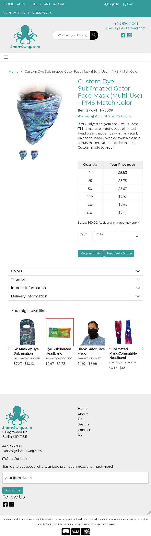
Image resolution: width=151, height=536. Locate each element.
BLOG (36, 4)
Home (82, 409)
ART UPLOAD (54, 4)
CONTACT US (14, 13)
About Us (83, 416)
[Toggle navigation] (6, 57)
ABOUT (23, 4)
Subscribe (13, 490)
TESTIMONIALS (40, 13)
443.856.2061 (126, 23)
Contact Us (84, 432)
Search (83, 424)
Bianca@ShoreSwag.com (125, 28)
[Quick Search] (71, 35)
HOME (9, 4)
